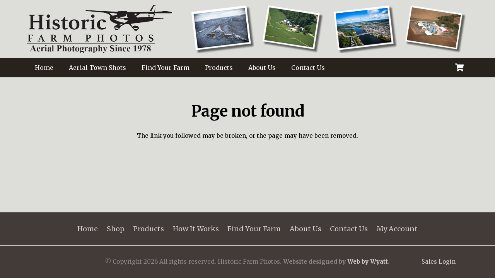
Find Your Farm (254, 228)
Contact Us (349, 228)
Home (87, 228)
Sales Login (439, 261)
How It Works (196, 228)
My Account (397, 228)
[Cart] (459, 67)
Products (148, 228)
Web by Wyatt (367, 261)
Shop (116, 228)
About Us (305, 228)
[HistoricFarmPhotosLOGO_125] (99, 29)
